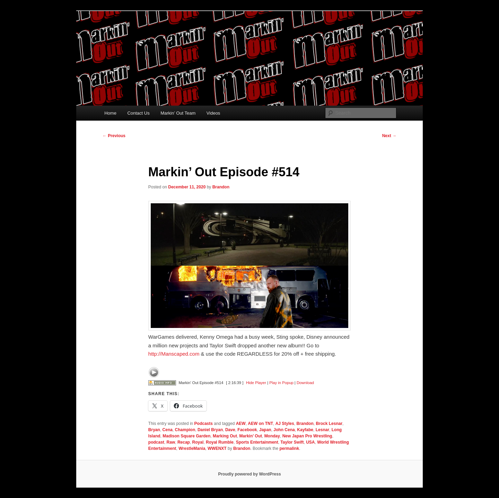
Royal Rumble (220, 442)
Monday (272, 436)
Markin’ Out (250, 436)
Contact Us (138, 113)
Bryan (154, 429)
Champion (185, 429)
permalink (289, 448)
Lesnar (322, 429)
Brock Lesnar (329, 423)
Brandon (220, 187)
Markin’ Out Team (177, 113)
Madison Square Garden (186, 436)
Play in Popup (281, 383)
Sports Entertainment (257, 442)
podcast (156, 442)
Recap (183, 442)
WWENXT (217, 448)
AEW (241, 423)
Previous (114, 135)
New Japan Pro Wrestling (307, 436)
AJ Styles (284, 423)
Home (110, 113)
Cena (168, 429)
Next (389, 135)
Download (305, 383)
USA (310, 442)
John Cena (284, 429)
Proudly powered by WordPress (249, 474)
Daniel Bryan (210, 429)
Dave (230, 429)
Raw (171, 442)
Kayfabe (305, 429)
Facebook (247, 429)
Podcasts (203, 423)
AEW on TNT (260, 423)
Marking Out (225, 436)
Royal (198, 442)
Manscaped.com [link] (174, 354)
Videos (213, 113)
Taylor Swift (292, 442)
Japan (265, 429)
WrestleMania (191, 448)
